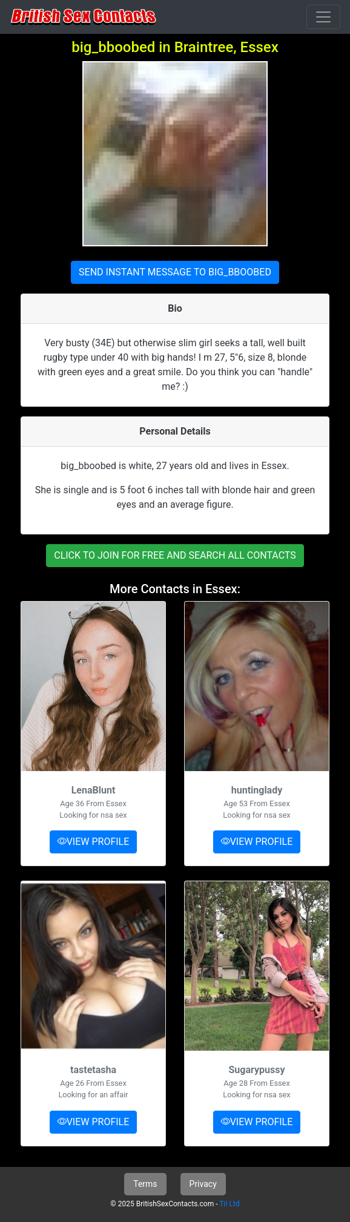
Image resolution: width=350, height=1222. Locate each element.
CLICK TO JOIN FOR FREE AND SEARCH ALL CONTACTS (175, 555)
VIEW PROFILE (94, 841)
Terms (145, 1184)
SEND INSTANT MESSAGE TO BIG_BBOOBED (175, 272)
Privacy (203, 1184)
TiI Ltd (229, 1204)
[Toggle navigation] (323, 17)
